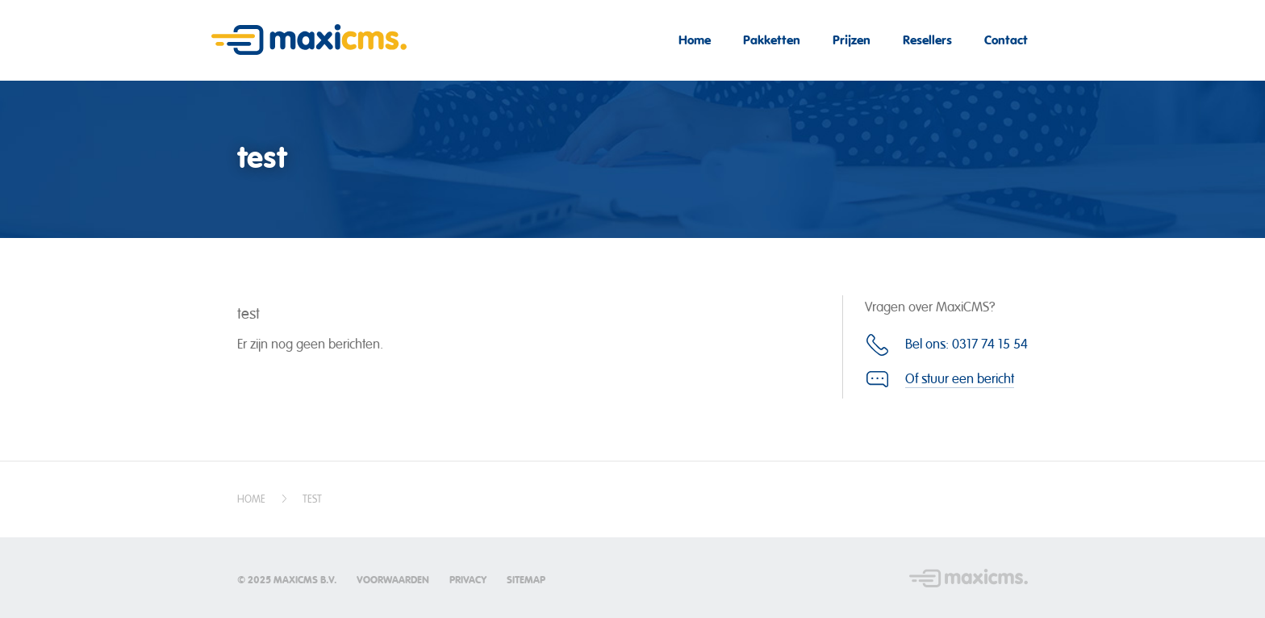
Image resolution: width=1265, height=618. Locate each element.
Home (694, 40)
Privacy (467, 580)
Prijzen (851, 40)
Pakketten (771, 40)
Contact (1006, 40)
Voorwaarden (393, 580)
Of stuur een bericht (959, 378)
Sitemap (526, 580)
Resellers (927, 40)
